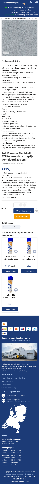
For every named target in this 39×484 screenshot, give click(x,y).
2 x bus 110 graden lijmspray (28, 257)
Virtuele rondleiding (9, 388)
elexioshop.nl (23, 481)
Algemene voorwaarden (14, 474)
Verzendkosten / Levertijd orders (13, 378)
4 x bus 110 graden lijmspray (10, 296)
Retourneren (6, 384)
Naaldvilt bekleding (16, 163)
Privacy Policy (28, 474)
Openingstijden (7, 381)
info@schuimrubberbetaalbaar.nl (19, 402)
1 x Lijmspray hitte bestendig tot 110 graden (10, 258)
